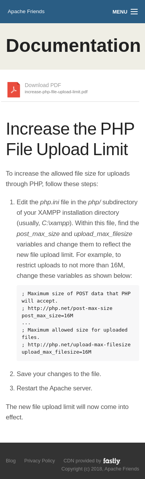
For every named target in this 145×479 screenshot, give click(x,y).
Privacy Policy (39, 461)
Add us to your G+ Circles (37, 452)
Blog (11, 461)
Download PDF (56, 88)
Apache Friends (26, 11)
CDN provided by (92, 461)
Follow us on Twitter (10, 452)
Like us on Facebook (24, 452)
